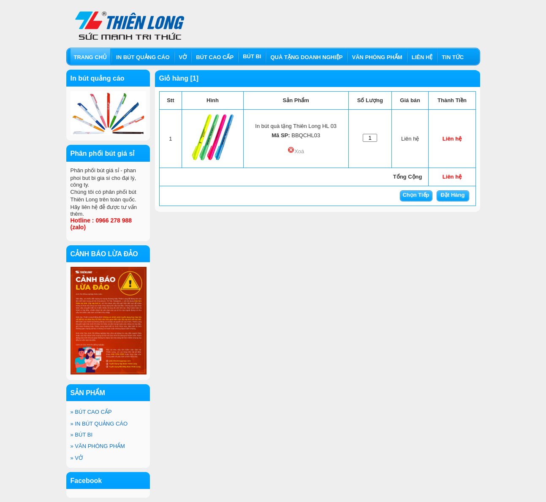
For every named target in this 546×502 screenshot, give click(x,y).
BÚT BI (82, 434)
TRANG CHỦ (90, 57)
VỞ (77, 458)
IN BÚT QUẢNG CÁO (99, 424)
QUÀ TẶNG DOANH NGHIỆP (306, 57)
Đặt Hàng (453, 195)
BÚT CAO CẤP (91, 412)
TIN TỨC (453, 57)
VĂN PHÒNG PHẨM (98, 446)
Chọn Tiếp (415, 195)
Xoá (296, 151)
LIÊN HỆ (422, 57)
